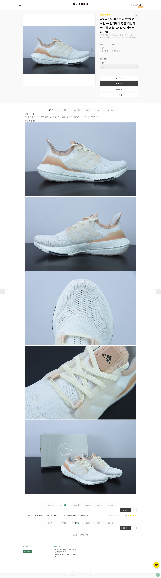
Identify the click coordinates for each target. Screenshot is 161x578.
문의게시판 (27, 551)
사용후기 (62, 110)
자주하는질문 (28, 546)
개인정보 (80, 572)
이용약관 (88, 572)
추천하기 (119, 95)
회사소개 (72, 572)
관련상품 (110, 110)
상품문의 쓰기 (125, 527)
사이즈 (102, 63)
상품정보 (50, 110)
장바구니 (119, 78)
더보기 (135, 510)
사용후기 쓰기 (125, 509)
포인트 (102, 48)
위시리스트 (119, 89)
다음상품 (158, 291)
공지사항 (57, 546)
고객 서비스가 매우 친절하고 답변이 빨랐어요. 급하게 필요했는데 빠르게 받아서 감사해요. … (58, 515)
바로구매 (119, 83)
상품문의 (75, 110)
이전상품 (2, 291)
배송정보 (88, 110)
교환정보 (99, 110)
